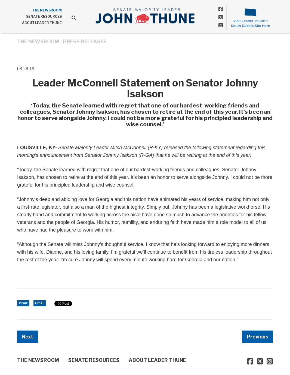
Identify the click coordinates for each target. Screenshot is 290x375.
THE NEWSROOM (47, 10)
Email (40, 303)
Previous (257, 337)
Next (27, 337)
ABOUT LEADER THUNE (42, 23)
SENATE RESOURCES (44, 16)
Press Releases (85, 41)
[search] (72, 17)
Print (23, 303)
